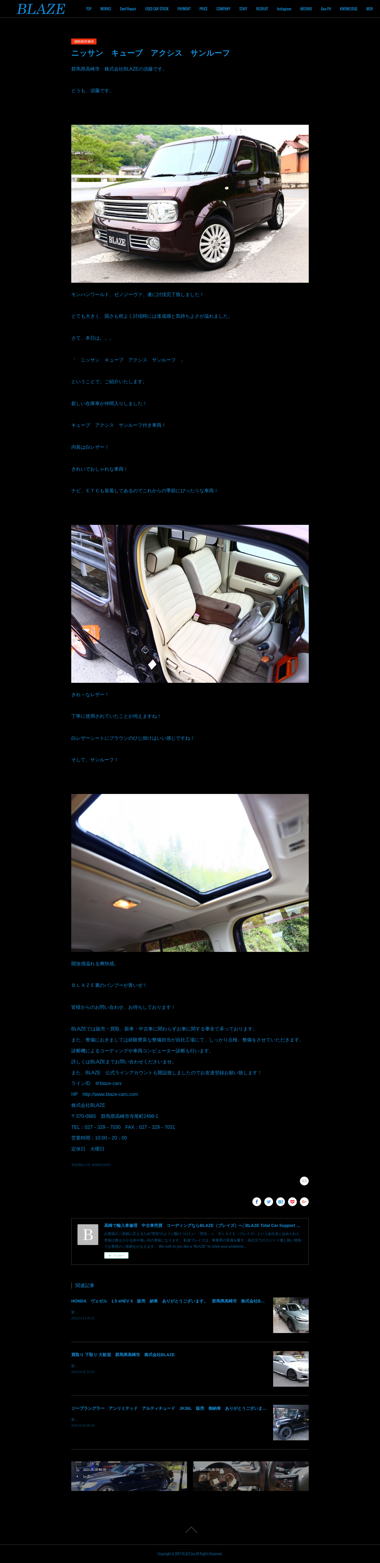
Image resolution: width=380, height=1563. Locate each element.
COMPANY (257, 8)
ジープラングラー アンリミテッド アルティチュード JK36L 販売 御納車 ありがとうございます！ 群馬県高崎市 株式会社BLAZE (202, 1408)
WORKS (139, 8)
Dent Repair (161, 8)
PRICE (237, 8)
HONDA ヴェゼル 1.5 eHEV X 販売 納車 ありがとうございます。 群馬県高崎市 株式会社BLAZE (171, 1301)
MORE (358, 8)
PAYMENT (217, 8)
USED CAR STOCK (190, 8)
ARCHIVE (340, 8)
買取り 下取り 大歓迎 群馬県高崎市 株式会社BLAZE (123, 1354)
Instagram (318, 8)
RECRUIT (296, 8)
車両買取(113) (80, 1164)
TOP (122, 8)
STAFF (277, 8)
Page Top (190, 1530)
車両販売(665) (101, 1164)
